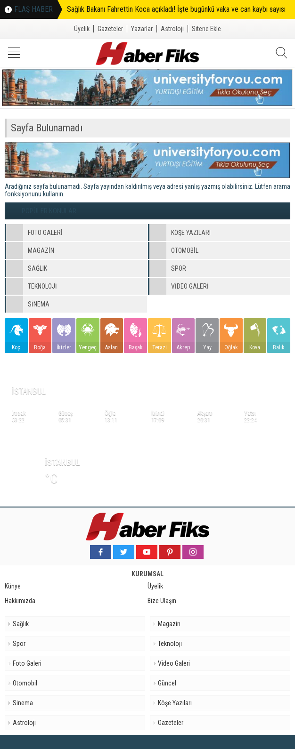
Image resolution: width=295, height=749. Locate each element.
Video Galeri (174, 663)
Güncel (167, 683)
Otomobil (25, 683)
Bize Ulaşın (162, 600)
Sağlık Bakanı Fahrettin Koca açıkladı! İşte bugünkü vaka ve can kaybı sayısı (176, 9)
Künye (13, 586)
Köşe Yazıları (175, 703)
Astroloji (172, 28)
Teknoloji (170, 643)
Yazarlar (142, 28)
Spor (19, 643)
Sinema (23, 703)
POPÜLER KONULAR (49, 211)
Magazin (169, 624)
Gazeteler (110, 28)
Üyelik (82, 28)
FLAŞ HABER (33, 9)
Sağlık (21, 624)
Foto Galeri (27, 663)
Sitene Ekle (206, 28)
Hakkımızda (20, 600)
